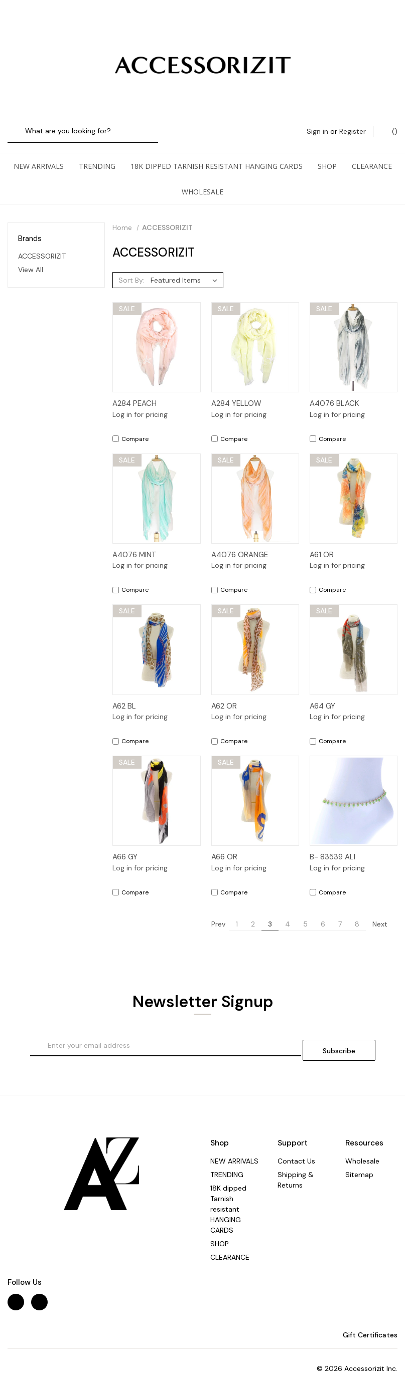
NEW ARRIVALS (39, 156)
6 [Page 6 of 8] (323, 913)
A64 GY (322, 696)
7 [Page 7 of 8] (340, 913)
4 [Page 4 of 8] (287, 913)
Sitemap (359, 1160)
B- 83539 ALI (332, 847)
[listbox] (186, 270)
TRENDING (97, 156)
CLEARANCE (372, 156)
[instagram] (39, 1287)
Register (352, 21)
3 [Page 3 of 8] (270, 913)
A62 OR (224, 696)
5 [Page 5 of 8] (305, 913)
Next (384, 914)
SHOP (327, 156)
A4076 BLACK (334, 393)
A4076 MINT (134, 545)
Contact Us (296, 1146)
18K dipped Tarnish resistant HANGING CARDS (216, 156)
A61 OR (322, 545)
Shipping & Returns (296, 1165)
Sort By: (131, 270)
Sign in (317, 21)
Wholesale (202, 181)
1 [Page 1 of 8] (237, 913)
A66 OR (224, 847)
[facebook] (16, 1287)
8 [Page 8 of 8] (357, 913)
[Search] (19, 21)
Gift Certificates (365, 1320)
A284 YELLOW (236, 393)
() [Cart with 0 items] (389, 21)
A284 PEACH (134, 393)
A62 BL (124, 696)
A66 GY (125, 847)
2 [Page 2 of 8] (253, 913)
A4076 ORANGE (239, 545)
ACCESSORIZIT (42, 246)
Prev (213, 914)
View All (30, 259)
